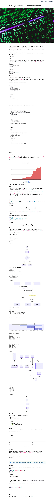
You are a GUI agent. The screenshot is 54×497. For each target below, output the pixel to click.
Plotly (22, 153)
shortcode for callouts (21, 450)
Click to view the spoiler (14, 475)
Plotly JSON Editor (21, 184)
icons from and (34, 479)
